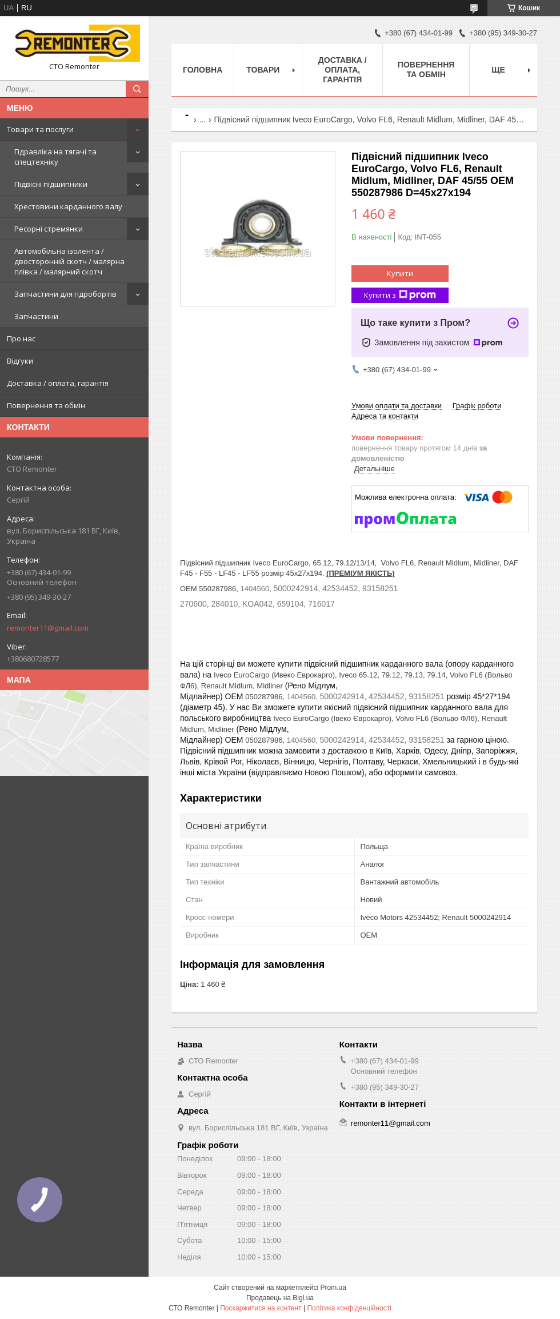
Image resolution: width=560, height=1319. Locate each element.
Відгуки (20, 361)
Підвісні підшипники (50, 184)
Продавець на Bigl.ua (280, 1298)
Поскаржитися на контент (260, 1308)
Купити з (400, 295)
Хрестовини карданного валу (68, 206)
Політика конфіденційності (349, 1308)
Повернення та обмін (46, 405)
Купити (400, 273)
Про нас (21, 338)
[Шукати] (137, 89)
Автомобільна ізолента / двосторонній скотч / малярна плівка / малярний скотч (69, 261)
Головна (202, 69)
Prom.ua (333, 1288)
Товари (262, 69)
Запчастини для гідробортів (65, 294)
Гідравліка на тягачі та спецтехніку (55, 156)
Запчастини (36, 316)
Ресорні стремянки (48, 229)
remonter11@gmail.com (48, 628)
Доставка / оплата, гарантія (58, 383)
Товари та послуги (40, 129)
